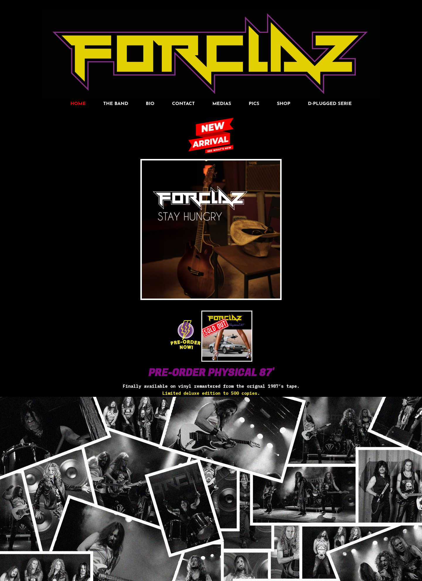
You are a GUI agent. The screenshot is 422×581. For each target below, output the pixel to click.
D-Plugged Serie (330, 103)
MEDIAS (221, 103)
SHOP (283, 103)
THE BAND (115, 103)
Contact (183, 103)
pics (254, 103)
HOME (78, 103)
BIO (150, 103)
